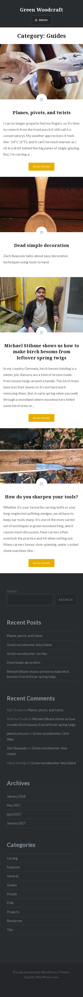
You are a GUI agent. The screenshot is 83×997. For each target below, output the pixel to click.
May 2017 (13, 805)
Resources (14, 921)
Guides (12, 885)
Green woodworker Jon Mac (27, 654)
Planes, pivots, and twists (24, 636)
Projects (13, 912)
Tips (10, 929)
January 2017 (16, 823)
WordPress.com (47, 977)
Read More (41, 166)
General (12, 876)
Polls (10, 903)
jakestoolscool (17, 733)
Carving (12, 858)
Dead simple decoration (23, 662)
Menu (43, 20)
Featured (13, 867)
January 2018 (16, 796)
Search (12, 591)
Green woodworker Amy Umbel (29, 645)
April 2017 (14, 814)
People (12, 894)
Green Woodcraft (41, 9)
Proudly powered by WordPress (35, 972)
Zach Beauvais (17, 748)
